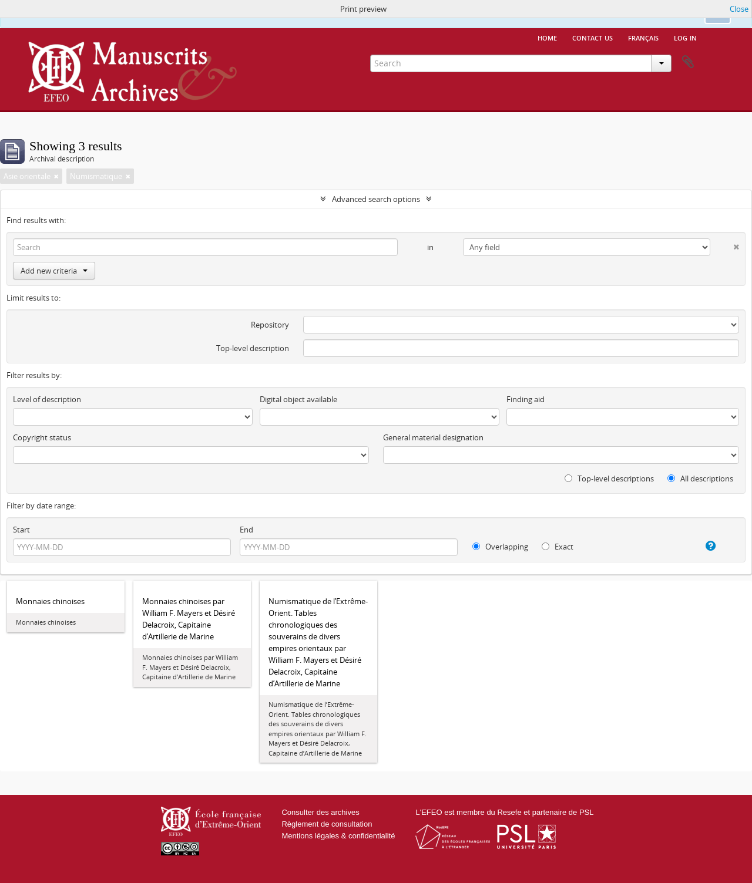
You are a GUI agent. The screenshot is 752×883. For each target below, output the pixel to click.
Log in (685, 37)
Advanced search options (376, 199)
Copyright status (42, 437)
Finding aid (525, 399)
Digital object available (298, 399)
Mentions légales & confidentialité (338, 835)
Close (739, 9)
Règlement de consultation (326, 824)
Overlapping (500, 546)
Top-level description (252, 348)
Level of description (47, 399)
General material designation (433, 437)
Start (21, 529)
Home (547, 37)
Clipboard (688, 62)
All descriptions (700, 478)
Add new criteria (54, 270)
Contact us (592, 37)
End (246, 529)
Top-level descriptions (609, 478)
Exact (557, 546)
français (643, 37)
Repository (270, 324)
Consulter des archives (320, 812)
